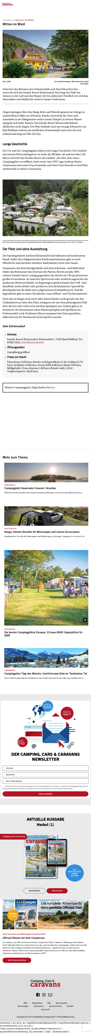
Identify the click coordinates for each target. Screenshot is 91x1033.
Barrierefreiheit (55, 1006)
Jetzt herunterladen (17, 960)
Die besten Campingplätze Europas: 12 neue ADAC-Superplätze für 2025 (43, 634)
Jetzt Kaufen (34, 891)
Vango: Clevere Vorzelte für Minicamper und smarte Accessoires (42, 532)
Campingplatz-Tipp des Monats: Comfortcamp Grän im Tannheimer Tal (45, 674)
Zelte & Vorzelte (10, 528)
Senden (45, 794)
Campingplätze (8, 20)
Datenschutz (39, 1006)
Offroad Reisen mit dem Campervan (24, 938)
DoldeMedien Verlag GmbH (43, 1017)
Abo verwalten (61, 1003)
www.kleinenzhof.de (32, 342)
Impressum (45, 1010)
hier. (53, 387)
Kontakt (70, 1006)
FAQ (49, 1003)
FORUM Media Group (65, 1017)
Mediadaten (37, 1003)
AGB (25, 1003)
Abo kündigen (23, 1006)
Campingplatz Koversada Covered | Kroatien (30, 488)
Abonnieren (57, 891)
